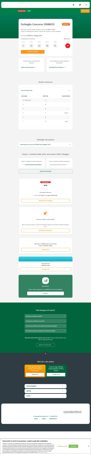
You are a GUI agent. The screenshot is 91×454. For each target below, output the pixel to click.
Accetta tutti (73, 446)
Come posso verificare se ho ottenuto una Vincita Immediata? (41, 348)
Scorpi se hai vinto (32, 51)
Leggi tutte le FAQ (45, 367)
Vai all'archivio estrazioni (56, 67)
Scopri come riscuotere (27, 67)
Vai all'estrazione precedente (33, 164)
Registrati (35, 397)
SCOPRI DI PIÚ (45, 264)
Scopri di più (56, 397)
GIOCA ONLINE (85, 10)
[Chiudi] (88, 446)
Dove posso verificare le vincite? (34, 338)
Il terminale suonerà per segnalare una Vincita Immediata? (40, 353)
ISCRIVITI (45, 316)
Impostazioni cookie (62, 446)
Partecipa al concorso (45, 200)
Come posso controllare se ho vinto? (35, 343)
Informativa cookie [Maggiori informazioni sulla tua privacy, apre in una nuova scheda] (43, 452)
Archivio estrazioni (45, 171)
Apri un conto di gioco (45, 230)
